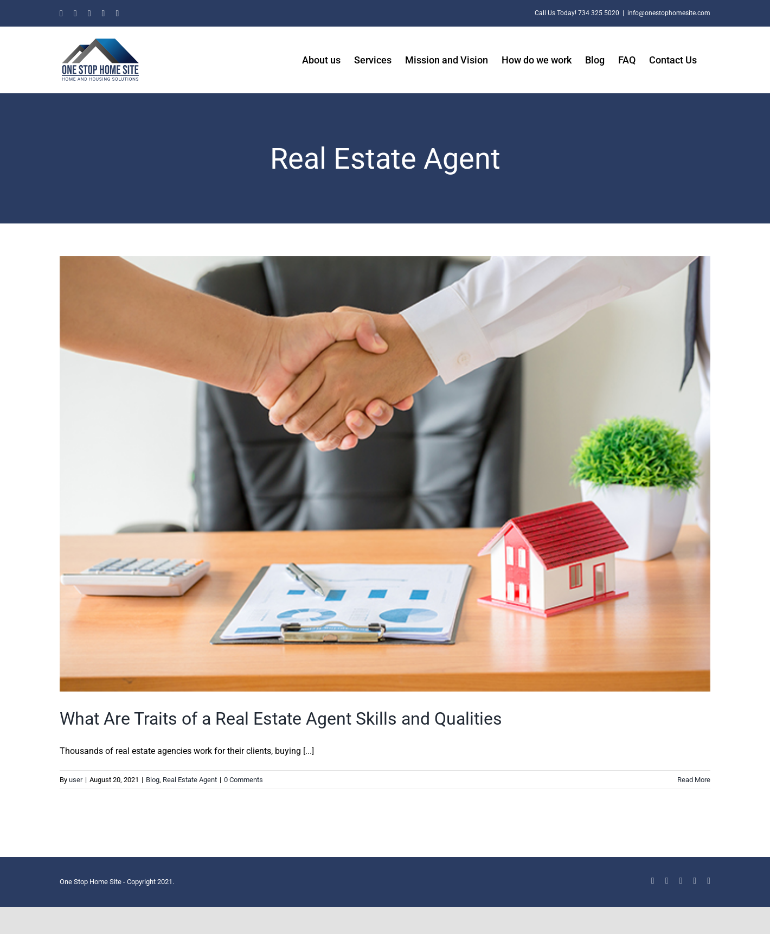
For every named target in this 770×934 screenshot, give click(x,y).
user (75, 780)
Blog (152, 780)
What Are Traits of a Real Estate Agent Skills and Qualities (281, 718)
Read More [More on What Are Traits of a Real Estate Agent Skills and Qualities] (693, 780)
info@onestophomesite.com (668, 13)
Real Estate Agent (190, 780)
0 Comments (243, 780)
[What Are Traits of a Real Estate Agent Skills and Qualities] (385, 474)
